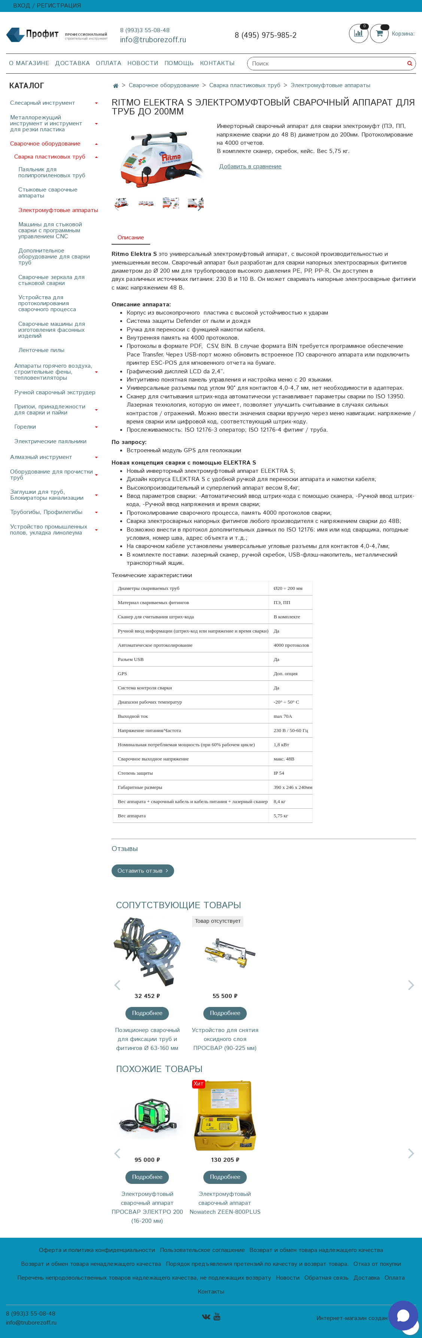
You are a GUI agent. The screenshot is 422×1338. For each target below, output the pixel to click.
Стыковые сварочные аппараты (48, 193)
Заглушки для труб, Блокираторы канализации (47, 495)
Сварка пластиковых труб (244, 85)
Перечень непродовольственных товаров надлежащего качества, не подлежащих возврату (144, 1278)
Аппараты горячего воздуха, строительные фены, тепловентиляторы (53, 372)
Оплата (108, 63)
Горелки (25, 427)
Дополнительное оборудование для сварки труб (54, 257)
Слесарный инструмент (42, 103)
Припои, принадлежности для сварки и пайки (49, 409)
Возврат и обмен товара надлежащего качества (316, 1250)
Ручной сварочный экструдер (54, 392)
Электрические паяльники (50, 441)
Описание (131, 237)
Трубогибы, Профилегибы (46, 512)
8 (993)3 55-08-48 (145, 30)
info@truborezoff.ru (153, 40)
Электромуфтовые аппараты (330, 85)
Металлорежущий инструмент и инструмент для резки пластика (46, 123)
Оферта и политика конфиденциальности (97, 1250)
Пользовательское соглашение (202, 1250)
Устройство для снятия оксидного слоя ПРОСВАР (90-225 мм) (225, 1039)
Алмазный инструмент (41, 457)
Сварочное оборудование (164, 85)
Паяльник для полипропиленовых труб (51, 172)
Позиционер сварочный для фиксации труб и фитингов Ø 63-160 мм (147, 1039)
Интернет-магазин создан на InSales (366, 1319)
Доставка (72, 63)
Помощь (179, 63)
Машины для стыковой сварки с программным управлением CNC (50, 230)
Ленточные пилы (41, 350)
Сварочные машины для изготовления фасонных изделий (51, 330)
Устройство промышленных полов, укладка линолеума (48, 530)
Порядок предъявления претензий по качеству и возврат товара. (257, 1264)
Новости (142, 63)
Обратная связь (326, 1278)
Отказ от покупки (377, 1264)
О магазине (29, 63)
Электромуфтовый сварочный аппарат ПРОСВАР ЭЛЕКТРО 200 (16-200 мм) (147, 1207)
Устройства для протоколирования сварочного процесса (47, 303)
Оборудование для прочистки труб (51, 475)
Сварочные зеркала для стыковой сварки (51, 280)
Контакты (217, 63)
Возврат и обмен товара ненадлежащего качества (91, 1264)
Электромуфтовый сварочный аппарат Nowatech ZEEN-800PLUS (225, 1203)
